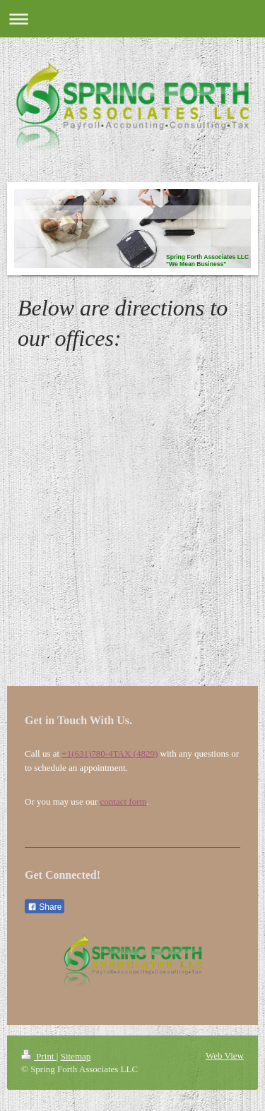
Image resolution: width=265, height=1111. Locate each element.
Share (44, 907)
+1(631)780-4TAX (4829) (109, 753)
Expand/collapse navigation (132, 19)
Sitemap (76, 1056)
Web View (225, 1055)
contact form (123, 801)
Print (39, 1056)
